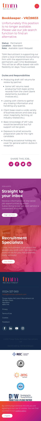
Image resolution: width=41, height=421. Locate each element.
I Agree (7, 416)
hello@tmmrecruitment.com (14, 294)
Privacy (5, 309)
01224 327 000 (10, 291)
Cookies (5, 318)
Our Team (8, 262)
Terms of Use (7, 313)
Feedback (6, 322)
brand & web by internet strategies (20, 346)
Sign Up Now (9, 215)
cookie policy (20, 411)
